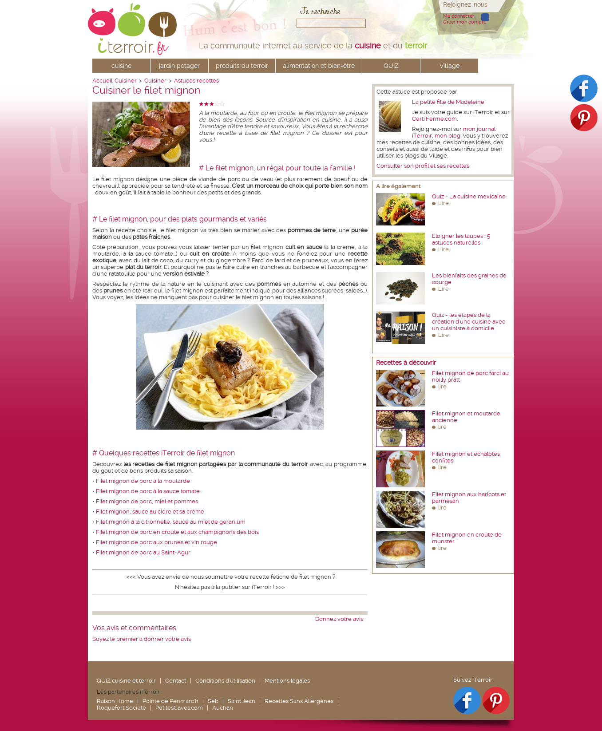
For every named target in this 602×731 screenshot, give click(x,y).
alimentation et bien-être (319, 65)
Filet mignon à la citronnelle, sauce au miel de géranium (171, 521)
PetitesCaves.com (179, 707)
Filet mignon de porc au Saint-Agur (143, 552)
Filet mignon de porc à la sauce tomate (148, 491)
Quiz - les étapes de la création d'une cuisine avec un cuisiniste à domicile (468, 322)
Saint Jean (241, 701)
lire (442, 386)
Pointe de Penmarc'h (170, 701)
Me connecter (458, 16)
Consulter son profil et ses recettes (422, 165)
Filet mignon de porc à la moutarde (143, 481)
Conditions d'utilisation (225, 680)
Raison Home (115, 701)
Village (449, 65)
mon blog (447, 135)
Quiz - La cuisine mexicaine (469, 196)
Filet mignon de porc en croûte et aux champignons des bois (177, 532)
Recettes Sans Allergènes (299, 701)
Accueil (102, 80)
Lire (443, 203)
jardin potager (179, 65)
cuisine (121, 65)
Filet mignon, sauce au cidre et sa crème (150, 511)
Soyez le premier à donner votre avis (141, 639)
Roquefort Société (121, 707)
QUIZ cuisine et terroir (126, 680)
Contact (175, 680)
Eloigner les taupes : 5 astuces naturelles (461, 239)
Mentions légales (287, 680)
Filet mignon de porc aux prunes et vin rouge (156, 542)
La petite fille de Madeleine (448, 102)
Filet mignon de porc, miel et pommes (147, 501)
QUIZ (391, 65)
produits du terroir (242, 65)
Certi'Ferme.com (434, 118)
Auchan (222, 707)
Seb (213, 701)
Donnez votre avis (339, 619)
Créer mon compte (464, 22)
